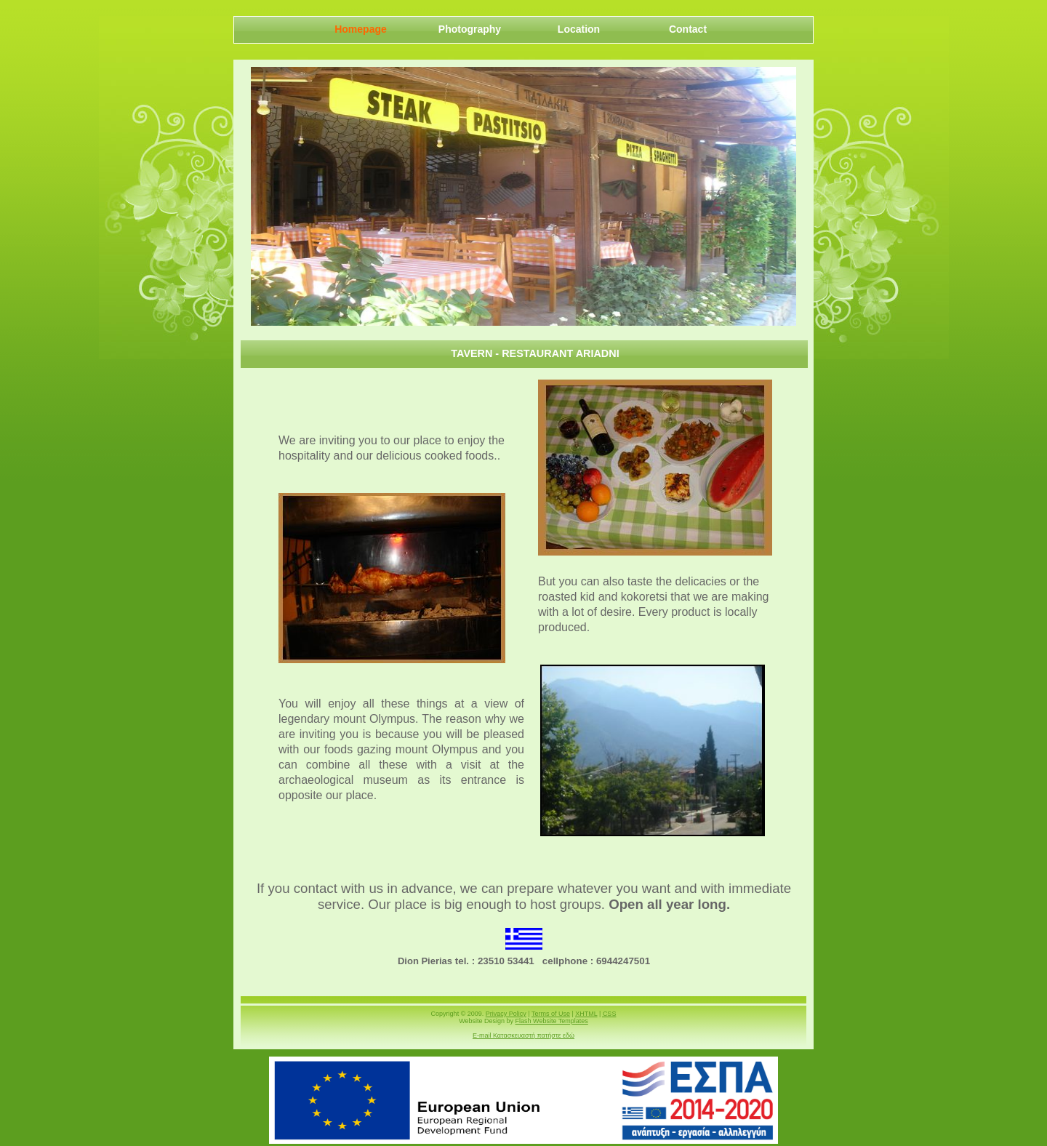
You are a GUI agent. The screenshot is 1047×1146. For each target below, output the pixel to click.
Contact (688, 29)
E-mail (523, 1035)
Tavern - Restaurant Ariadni (535, 353)
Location (579, 29)
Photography (469, 29)
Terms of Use (550, 1013)
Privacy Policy (506, 1013)
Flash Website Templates (552, 1021)
